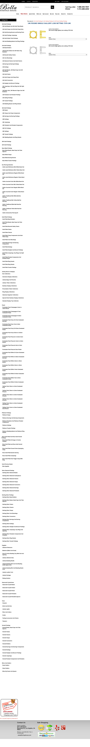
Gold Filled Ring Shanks (8, 264)
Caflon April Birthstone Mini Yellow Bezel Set (13, 170)
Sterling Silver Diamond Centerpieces (11, 475)
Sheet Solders (5, 668)
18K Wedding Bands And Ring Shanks (11, 137)
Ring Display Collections (8, 291)
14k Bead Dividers (6, 47)
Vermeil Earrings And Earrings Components (13, 646)
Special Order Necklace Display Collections (13, 298)
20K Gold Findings (6, 141)
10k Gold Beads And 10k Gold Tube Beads (12, 26)
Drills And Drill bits (7, 606)
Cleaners (4, 603)
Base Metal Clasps (6, 154)
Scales (4, 615)
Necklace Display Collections (9, 285)
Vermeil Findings (6, 625)
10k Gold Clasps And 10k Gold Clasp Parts (12, 29)
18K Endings (5, 119)
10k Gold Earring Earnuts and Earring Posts (13, 32)
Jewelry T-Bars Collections (9, 282)
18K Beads (5, 110)
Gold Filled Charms (7, 232)
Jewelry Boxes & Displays (8, 271)
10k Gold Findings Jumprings (9, 35)
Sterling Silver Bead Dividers (9, 497)
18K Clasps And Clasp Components (11, 113)
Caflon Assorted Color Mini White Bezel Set (13, 181)
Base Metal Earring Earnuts (9, 157)
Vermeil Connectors (7, 640)
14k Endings (5, 67)
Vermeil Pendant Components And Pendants (13, 658)
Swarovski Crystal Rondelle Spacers (11, 596)
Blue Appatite (5, 466)
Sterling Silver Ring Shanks (9, 538)
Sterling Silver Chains (7, 504)
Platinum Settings (6, 425)
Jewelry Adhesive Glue (8, 557)
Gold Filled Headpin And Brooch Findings (12, 250)
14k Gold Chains (6, 74)
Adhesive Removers (7, 547)
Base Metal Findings (7, 148)
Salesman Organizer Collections (10, 295)
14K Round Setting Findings (60, 21)
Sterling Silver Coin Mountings (10, 513)
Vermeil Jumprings (7, 655)
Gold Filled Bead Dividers (8, 219)
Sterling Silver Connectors (8, 516)
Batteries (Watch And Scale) (9, 550)
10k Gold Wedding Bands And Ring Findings (13, 41)
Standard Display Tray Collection (10, 301)
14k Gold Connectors (7, 80)
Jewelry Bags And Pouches (9, 279)
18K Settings (5, 131)
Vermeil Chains (6, 631)
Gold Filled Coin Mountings (9, 239)
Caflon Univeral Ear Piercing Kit (10, 212)
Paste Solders (5, 665)
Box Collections (6, 273)
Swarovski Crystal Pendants (9, 593)
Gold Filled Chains (6, 229)
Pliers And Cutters (6, 612)
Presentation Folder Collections (10, 288)
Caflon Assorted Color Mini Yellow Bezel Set (13, 184)
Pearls (3, 305)
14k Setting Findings (7, 97)
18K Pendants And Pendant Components (12, 125)
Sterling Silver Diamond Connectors (11, 484)
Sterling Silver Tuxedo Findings (10, 541)
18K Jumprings (6, 122)
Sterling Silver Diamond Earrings (10, 487)
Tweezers (4, 621)
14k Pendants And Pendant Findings (11, 94)
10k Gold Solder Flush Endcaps (10, 38)
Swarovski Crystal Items (8, 582)
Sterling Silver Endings (8, 523)
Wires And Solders (6, 663)
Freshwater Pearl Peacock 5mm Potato (12, 349)
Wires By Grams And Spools (9, 671)
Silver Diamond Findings (8, 470)
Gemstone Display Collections (9, 276)
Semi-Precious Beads (7, 464)
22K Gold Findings (6, 144)
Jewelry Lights (6, 609)
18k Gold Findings (6, 108)
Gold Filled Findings (7, 217)
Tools (3, 601)
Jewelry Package (6, 575)
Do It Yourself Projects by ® (9, 718)
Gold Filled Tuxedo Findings (9, 267)
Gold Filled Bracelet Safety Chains (10, 226)
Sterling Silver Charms (8, 507)
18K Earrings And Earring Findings (11, 116)
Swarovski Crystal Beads (8, 584)
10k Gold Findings (6, 24)
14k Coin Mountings (7, 58)
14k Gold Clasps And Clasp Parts (10, 77)
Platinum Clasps (6, 415)
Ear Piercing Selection (7, 164)
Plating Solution (6, 578)
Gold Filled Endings (7, 247)
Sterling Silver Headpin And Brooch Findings (13, 526)
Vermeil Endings (6, 649)
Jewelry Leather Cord (7, 572)
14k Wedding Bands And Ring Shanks (11, 103)
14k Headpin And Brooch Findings (10, 83)
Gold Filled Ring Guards (8, 261)
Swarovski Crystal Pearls (8, 590)
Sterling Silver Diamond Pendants (10, 490)
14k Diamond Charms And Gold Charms (12, 61)
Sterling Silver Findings (8, 495)
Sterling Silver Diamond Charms (10, 478)
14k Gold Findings (6, 45)
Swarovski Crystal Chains (8, 587)
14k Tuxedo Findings (7, 100)
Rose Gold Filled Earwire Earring (10, 452)
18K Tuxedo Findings (7, 134)
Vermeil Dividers (6, 643)
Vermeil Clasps (6, 637)
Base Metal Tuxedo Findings (9, 160)
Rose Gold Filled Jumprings (9, 455)
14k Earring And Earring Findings (10, 64)
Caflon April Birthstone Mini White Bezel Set (13, 167)
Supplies (4, 545)
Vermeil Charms (6, 634)
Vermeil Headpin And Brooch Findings (11, 652)
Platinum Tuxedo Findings (8, 428)
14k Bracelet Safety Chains (9, 55)
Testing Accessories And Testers (10, 618)
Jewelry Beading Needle (8, 560)
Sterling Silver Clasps (7, 510)
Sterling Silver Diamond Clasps (10, 481)
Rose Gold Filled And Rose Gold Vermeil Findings (12, 437)
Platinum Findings (6, 412)
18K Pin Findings (6, 128)
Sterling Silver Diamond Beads (10, 472)
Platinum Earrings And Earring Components (13, 418)
